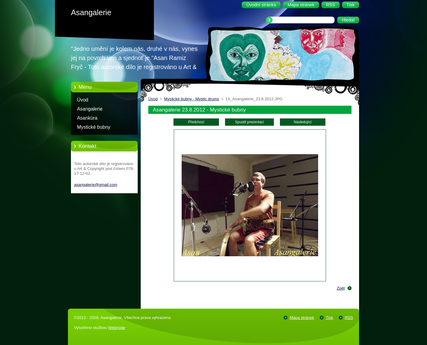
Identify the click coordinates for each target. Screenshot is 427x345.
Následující (302, 122)
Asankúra (87, 118)
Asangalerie (90, 108)
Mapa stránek (302, 317)
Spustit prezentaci (249, 122)
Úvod (82, 99)
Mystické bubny (93, 127)
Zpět (341, 288)
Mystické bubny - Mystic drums (191, 99)
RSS (349, 317)
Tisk (329, 317)
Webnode (116, 327)
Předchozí (196, 122)
